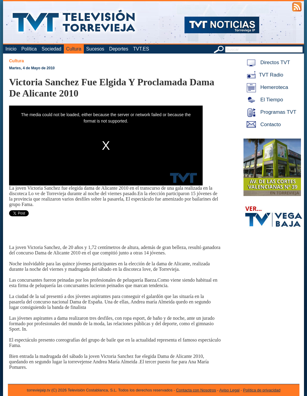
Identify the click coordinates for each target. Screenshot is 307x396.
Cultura (73, 48)
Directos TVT (267, 62)
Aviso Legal (229, 390)
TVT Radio (263, 75)
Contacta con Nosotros (196, 390)
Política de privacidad (262, 390)
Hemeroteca (266, 87)
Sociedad (51, 48)
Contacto (262, 124)
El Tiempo (263, 100)
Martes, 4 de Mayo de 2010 (32, 68)
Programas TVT (270, 112)
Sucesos (95, 48)
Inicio (10, 48)
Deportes (118, 48)
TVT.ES (141, 48)
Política (29, 48)
